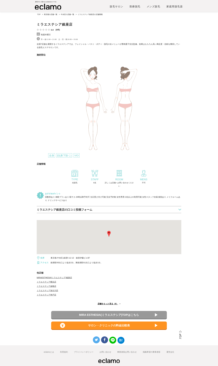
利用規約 (64, 352)
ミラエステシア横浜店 (46, 282)
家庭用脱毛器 (174, 6)
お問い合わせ (105, 352)
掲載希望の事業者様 (151, 352)
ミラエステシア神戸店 (46, 295)
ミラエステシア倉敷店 (46, 286)
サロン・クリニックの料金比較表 (109, 325)
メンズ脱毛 (153, 6)
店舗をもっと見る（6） (108, 304)
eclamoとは (49, 352)
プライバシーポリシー (83, 352)
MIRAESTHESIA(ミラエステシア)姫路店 (54, 277)
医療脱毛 (135, 6)
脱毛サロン (116, 6)
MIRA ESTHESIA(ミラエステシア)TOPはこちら (109, 314)
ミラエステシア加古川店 (47, 290)
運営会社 (170, 352)
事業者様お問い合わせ (127, 352)
